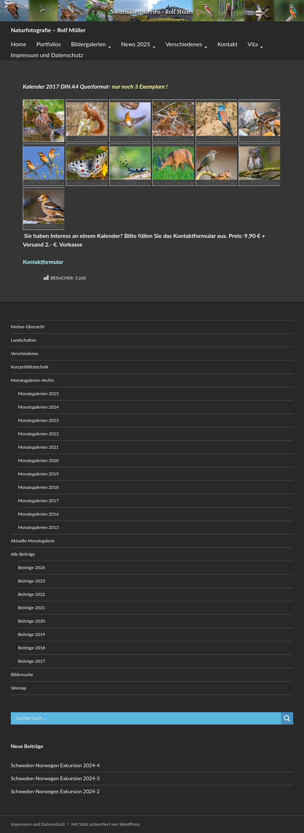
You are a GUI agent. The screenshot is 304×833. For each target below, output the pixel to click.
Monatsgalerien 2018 (38, 487)
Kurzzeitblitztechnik (29, 366)
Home (18, 43)
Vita (253, 43)
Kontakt (227, 43)
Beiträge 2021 (31, 607)
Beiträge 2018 (31, 647)
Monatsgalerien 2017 (38, 500)
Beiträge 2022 (31, 594)
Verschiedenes (184, 43)
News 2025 (135, 43)
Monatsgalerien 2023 (38, 420)
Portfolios (49, 43)
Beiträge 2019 (31, 634)
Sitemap (18, 688)
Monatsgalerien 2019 (38, 474)
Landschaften (23, 340)
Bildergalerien (88, 43)
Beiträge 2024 (31, 567)
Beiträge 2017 (31, 661)
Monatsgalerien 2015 (38, 527)
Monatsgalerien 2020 (38, 460)
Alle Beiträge (23, 554)
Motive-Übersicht (27, 326)
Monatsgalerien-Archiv (32, 380)
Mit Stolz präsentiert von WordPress (105, 824)
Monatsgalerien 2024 (38, 407)
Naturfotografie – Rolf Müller (48, 29)
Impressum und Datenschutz (47, 54)
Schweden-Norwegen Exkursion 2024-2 (55, 791)
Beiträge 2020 (31, 621)
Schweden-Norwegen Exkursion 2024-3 (55, 778)
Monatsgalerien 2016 (38, 514)
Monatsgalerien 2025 (38, 393)
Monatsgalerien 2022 (38, 433)
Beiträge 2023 (31, 581)
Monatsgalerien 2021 (38, 447)
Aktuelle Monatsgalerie (33, 540)
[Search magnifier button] (287, 718)
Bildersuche (22, 674)
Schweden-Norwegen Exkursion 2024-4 (55, 765)
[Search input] (147, 718)
